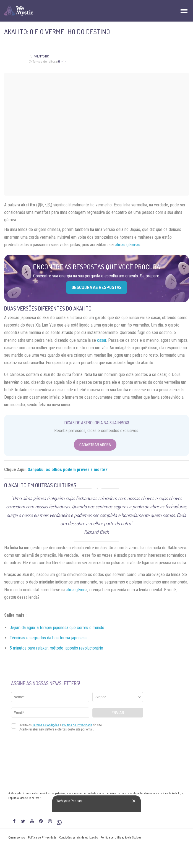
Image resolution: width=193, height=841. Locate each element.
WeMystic (41, 56)
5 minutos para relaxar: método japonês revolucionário (56, 648)
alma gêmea (76, 589)
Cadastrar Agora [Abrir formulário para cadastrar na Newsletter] (95, 444)
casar (101, 340)
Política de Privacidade (42, 837)
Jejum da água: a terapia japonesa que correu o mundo (57, 627)
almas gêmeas (127, 244)
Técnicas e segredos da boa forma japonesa (48, 637)
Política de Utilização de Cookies (121, 837)
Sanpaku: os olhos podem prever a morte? (68, 469)
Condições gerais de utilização (78, 837)
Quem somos (16, 837)
